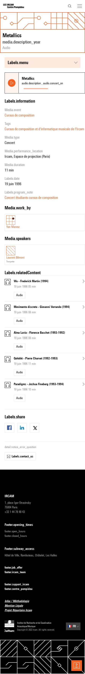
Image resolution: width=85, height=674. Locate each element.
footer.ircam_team (17, 572)
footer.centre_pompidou (21, 589)
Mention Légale (16, 606)
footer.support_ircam (19, 584)
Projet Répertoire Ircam (20, 610)
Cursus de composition (19, 115)
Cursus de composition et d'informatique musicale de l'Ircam (44, 129)
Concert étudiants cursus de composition (31, 197)
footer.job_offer (16, 568)
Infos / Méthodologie (19, 601)
